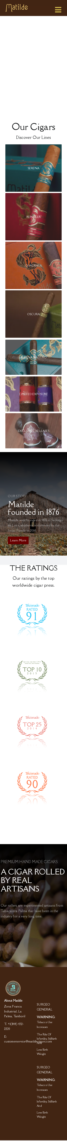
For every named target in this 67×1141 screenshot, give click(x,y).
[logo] (16, 5)
